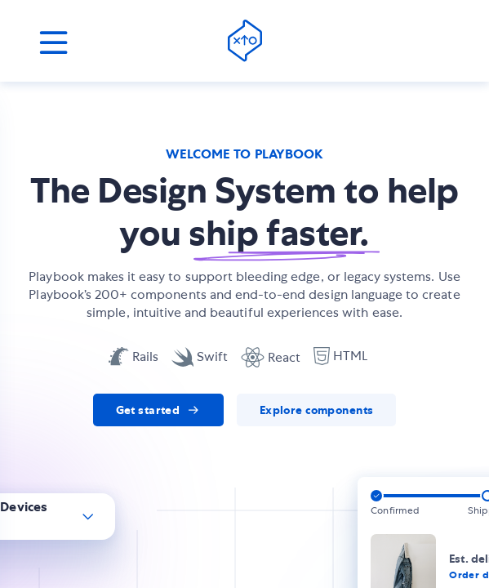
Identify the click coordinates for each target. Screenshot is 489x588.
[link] (158, 410)
